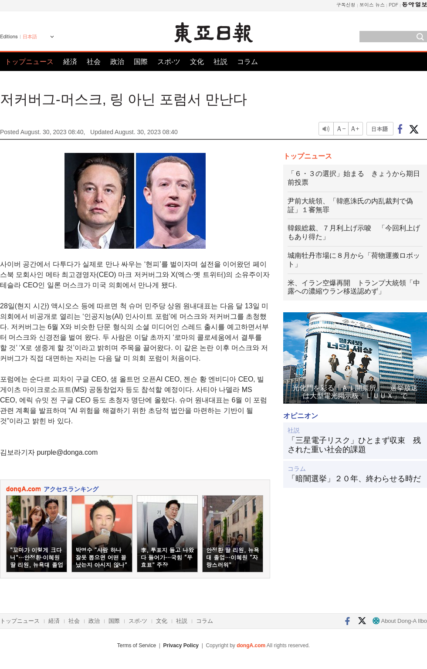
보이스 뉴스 (372, 4)
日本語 (30, 36)
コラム (247, 61)
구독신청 (346, 4)
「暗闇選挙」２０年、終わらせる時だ (354, 478)
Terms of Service (136, 645)
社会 (94, 61)
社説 (220, 61)
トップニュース (29, 61)
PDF (393, 4)
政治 (117, 61)
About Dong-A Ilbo (400, 621)
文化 (197, 61)
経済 (70, 61)
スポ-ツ (168, 61)
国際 (141, 61)
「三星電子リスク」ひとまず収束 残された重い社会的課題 (354, 445)
